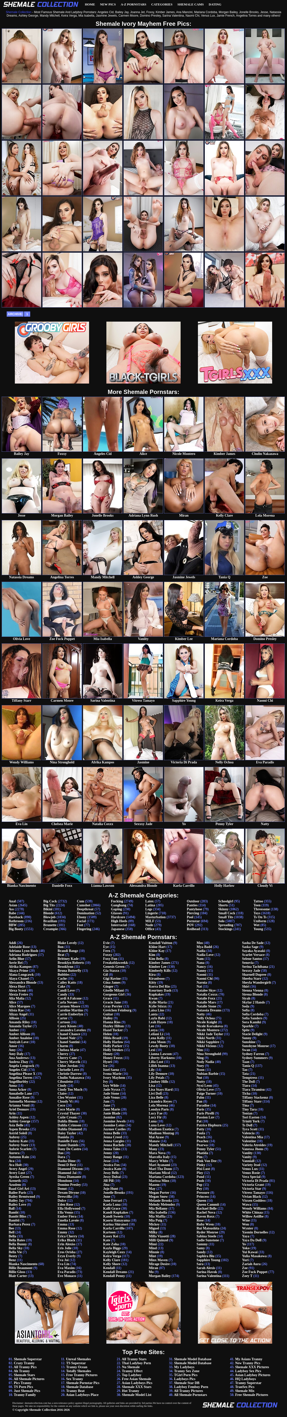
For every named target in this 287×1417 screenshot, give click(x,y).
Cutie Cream (67, 1117)
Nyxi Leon (204, 1085)
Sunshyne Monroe (255, 1046)
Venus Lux (250, 1169)
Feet (80, 925)
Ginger (108, 986)
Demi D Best (67, 1165)
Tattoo (258, 901)
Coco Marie (66, 1109)
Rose (200, 1220)
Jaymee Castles (114, 1129)
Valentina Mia (252, 1137)
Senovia (248, 963)
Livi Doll (155, 1093)
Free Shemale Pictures (251, 1395)
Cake (61, 986)
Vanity (247, 1157)
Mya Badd (204, 947)
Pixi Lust (203, 1169)
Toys (257, 913)
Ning (200, 1058)
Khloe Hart (157, 947)
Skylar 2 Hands (253, 1002)
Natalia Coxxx (206, 994)
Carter (63, 1018)
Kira (152, 974)
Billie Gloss (17, 1272)
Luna (153, 1121)
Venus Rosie (251, 1173)
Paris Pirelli (205, 1113)
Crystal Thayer (69, 1113)
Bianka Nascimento (23, 1264)
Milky (153, 1232)
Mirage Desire (159, 1264)
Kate (106, 1240)
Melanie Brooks (160, 1200)
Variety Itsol (251, 1165)
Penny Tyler (205, 1149)
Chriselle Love (68, 1070)
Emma (63, 1224)
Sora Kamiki (251, 1022)
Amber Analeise (20, 1038)
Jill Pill (108, 1181)
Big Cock (50, 901)
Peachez (202, 1141)
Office (149, 929)
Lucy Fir (155, 1117)
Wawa (246, 1204)
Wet (257, 925)
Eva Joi (63, 1260)
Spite (245, 1030)
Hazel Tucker (113, 1030)
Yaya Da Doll (252, 1240)
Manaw (154, 1141)
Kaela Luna (111, 1204)
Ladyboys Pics (184, 1379)
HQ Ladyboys (245, 1379)
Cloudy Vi (65, 1101)
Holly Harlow (113, 1042)
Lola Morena (158, 1105)
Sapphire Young (208, 1260)
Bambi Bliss (17, 1216)
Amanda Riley (19, 1022)
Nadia (200, 951)
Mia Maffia (157, 1216)
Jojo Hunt (110, 1189)
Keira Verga (112, 1256)
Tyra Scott (249, 1129)
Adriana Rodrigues (23, 955)
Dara (61, 1157)
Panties (192, 905)
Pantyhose (194, 909)
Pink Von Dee (206, 1161)
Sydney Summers (255, 1058)
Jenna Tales (111, 1149)
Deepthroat (85, 909)
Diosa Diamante (69, 1177)
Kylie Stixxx (158, 1006)
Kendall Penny (114, 1276)
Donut (62, 1189)
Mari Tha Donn (160, 1169)
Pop (199, 1185)
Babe (12, 913)
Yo (244, 1244)
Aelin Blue (16, 959)
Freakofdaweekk (115, 963)
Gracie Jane (112, 1002)
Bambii (14, 1220)
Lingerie (151, 913)
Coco (61, 1105)
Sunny (246, 1038)
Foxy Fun (110, 959)
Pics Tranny (22, 1383)
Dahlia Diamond (70, 1129)
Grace (107, 998)
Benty (13, 1256)
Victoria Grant (253, 1185)
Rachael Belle (206, 1208)
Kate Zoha (111, 1244)
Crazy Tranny (24, 1363)
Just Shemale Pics (27, 1391)
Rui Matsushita (207, 1228)
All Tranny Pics (25, 1367)
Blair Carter (18, 1276)
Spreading (225, 925)
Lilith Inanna (158, 1066)
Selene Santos (252, 959)
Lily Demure (158, 1074)
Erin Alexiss (66, 1244)
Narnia (201, 982)
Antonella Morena (22, 1101)
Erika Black (66, 1240)
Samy (200, 1248)
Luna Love (157, 1125)
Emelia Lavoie (68, 1220)
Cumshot (83, 905)
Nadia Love (205, 955)
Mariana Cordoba (162, 1177)
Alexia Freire (18, 994)
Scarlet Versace (253, 955)
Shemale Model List (136, 1395)
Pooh (200, 1181)
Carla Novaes (68, 1002)
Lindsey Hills (158, 1082)
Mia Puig (155, 1220)
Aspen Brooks (19, 1129)
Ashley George (19, 1121)
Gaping (116, 909)
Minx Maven (158, 1260)
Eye (106, 947)
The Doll (248, 1082)
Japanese (117, 929)
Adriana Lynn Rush (23, 951)
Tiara (246, 1085)
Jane (106, 1105)
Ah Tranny (22, 1371)
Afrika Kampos (20, 967)
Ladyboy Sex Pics (248, 1371)
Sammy (202, 1244)
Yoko (245, 1248)
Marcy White (158, 1161)
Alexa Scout (17, 990)
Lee (151, 1026)
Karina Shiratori (115, 1224)
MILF (149, 921)
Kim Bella (156, 959)
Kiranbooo (157, 978)
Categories (161, 4)
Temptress (249, 1078)
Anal (12, 901)
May (152, 1189)
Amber (14, 1030)
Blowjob (49, 917)
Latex (149, 901)
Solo (221, 921)
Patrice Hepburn (208, 1125)
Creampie (50, 929)
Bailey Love (17, 1204)
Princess (202, 1196)
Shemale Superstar (28, 1359)
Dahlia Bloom (68, 1121)
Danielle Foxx (68, 1141)
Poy (199, 1189)
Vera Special (251, 1177)
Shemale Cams (190, 4)
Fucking (117, 901)
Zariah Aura (251, 1264)
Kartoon (109, 1232)
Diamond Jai (67, 1173)
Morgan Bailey (160, 1276)
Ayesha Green (19, 1177)
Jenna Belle (111, 1133)
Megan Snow (158, 1196)
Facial (81, 921)
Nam (200, 959)
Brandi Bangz (68, 951)
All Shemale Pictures (29, 1379)
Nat (199, 986)
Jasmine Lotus (114, 1125)
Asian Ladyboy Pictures (252, 1375)
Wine (246, 1220)
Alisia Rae (16, 1010)
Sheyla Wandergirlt (256, 982)
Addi (12, 943)
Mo (151, 1272)
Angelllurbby (18, 1082)
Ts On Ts (260, 917)
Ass (11, 909)
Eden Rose (65, 1204)
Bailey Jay (16, 1200)
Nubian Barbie (207, 1074)
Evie (106, 943)
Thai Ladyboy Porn (136, 1363)
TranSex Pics (244, 1387)
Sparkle (248, 1026)
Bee (11, 1228)
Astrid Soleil (18, 1133)
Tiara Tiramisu (253, 1089)
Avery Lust (17, 1173)
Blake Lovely (67, 943)
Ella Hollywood (69, 1208)
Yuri (245, 1260)
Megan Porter (159, 1193)
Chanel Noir (67, 1038)
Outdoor (193, 901)
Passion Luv (205, 1117)
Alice (12, 1002)
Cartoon (64, 1022)
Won (245, 1224)
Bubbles (64, 974)
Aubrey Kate (18, 1141)
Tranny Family (25, 1395)
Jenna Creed (112, 1137)
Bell (11, 1232)
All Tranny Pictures (188, 1391)
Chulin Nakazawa (71, 1078)
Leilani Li (156, 1034)
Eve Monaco (67, 1276)
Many (153, 1149)
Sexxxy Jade (251, 970)
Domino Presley (69, 1185)
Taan (245, 1062)
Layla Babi (157, 1018)
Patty (200, 1129)
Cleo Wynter (67, 1097)
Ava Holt (15, 1165)
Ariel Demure (19, 1109)
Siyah (246, 998)
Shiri (245, 986)
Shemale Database (79, 1387)
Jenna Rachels (113, 1145)
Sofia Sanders (252, 1018)
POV (190, 925)
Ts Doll (247, 1125)
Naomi (201, 974)
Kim (152, 955)
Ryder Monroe (207, 1232)
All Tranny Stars (134, 1359)
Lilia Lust (156, 1062)
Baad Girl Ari (19, 1189)
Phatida (202, 1153)
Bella (12, 1236)
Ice (105, 1066)
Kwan (153, 998)
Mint (152, 1256)
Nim (199, 1050)
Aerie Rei (16, 963)
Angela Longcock (21, 1066)
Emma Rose (66, 1228)
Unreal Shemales (78, 1359)
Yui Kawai (250, 1252)
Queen (201, 1200)
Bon (61, 947)
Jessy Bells (111, 1173)
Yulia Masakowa (254, 1256)
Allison (14, 1018)
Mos (199, 943)
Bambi (14, 1212)
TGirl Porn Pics (185, 1375)
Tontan (247, 1113)
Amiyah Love (19, 1042)
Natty (200, 1014)
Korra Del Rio (159, 986)
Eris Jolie (65, 1248)
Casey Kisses (67, 1026)
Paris (200, 1109)
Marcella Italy (159, 1157)
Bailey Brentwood (22, 1196)
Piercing (193, 913)
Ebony (82, 917)
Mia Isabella (158, 1212)
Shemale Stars (24, 1375)
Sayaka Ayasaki (253, 951)
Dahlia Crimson (69, 1125)
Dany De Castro (69, 1149)
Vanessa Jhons (252, 1149)
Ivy (105, 1082)
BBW (13, 925)
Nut (199, 1078)
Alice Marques (19, 1006)
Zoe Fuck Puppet (254, 1272)
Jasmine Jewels (114, 1121)
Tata (245, 1074)
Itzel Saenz (111, 1070)
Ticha (246, 1093)
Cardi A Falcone (70, 998)
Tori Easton (250, 1117)
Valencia (248, 1133)
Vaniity (247, 1153)
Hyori (107, 1062)
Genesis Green (113, 967)
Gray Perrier (112, 1006)
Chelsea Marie (68, 1050)
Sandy (201, 1252)
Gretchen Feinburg (117, 1010)
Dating (215, 4)
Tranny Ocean (76, 1367)
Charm (63, 1046)
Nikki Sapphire (207, 1042)
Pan (199, 1101)
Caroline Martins (70, 1010)
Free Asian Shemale (136, 1379)
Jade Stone (111, 1093)
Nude (149, 925)
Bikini (47, 909)
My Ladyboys (184, 1367)
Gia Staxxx (111, 970)
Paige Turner (206, 1093)
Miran (153, 1268)
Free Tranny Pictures (81, 1375)
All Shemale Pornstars (190, 1395)
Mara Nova (157, 1153)
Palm (200, 1097)
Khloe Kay (157, 951)
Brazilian (50, 921)
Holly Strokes (113, 1050)
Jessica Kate (112, 1169)
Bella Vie (15, 1252)
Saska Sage (250, 947)
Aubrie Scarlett (20, 1149)
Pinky (200, 1165)
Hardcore (118, 917)
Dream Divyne (68, 1193)
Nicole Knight (206, 1022)
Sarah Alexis (205, 1268)
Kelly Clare (111, 1260)
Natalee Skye (205, 990)
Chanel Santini (69, 1042)
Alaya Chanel (19, 978)
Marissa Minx (159, 1181)
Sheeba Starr (251, 978)
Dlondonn (65, 1181)
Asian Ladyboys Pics (137, 1383)
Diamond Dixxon (70, 1169)
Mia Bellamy (158, 1208)
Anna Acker (17, 1089)
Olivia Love (205, 1089)
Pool (190, 917)
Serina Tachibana (255, 967)
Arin (12, 1113)
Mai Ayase (156, 1137)
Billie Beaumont (20, 1268)
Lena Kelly (157, 1038)
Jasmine (109, 1117)
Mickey (154, 1224)
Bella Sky (16, 1248)
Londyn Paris (159, 1109)
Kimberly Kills (160, 970)
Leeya (153, 1030)
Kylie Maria (158, 1002)
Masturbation (155, 917)
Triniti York (251, 1121)
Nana (200, 963)
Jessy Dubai (112, 1177)
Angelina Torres (20, 1078)
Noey (200, 1066)
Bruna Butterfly (69, 970)
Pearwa (202, 1145)
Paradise (202, 1105)
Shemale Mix (244, 1391)
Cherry (63, 1054)
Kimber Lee (158, 967)
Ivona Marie (112, 1074)
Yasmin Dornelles (255, 1232)
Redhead (193, 929)
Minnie (154, 1252)
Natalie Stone (206, 1006)
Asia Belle (16, 1125)
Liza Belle (156, 1097)
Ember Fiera (67, 1216)
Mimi (153, 1244)
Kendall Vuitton (160, 943)
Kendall (109, 1268)
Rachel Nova (205, 1212)
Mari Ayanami (159, 1165)
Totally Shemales (78, 1371)
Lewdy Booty (158, 1046)
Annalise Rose (19, 1097)
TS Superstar (76, 1363)
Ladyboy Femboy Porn (191, 1387)
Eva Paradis (67, 1272)
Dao (61, 1153)
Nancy (201, 967)
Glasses (116, 913)
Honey (108, 1054)
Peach (200, 1137)
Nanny (201, 970)
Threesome (262, 909)
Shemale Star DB (186, 1383)
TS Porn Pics (23, 1387)
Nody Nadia (205, 1062)
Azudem (15, 1185)
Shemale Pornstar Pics (82, 1383)
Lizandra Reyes (160, 1101)
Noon (200, 1070)
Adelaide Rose (19, 947)
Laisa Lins (156, 1010)
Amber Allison (19, 1034)
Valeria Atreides (254, 1145)
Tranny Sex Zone (186, 1371)
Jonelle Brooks (114, 1193)
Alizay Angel (18, 1014)
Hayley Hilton (113, 1026)
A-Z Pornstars (133, 4)
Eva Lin (64, 1264)
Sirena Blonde (252, 994)
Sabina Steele (206, 1236)
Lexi (152, 1050)
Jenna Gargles (113, 1141)
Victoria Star (251, 1189)
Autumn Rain (19, 1157)
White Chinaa (252, 1212)
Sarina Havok (206, 1272)
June (106, 1196)
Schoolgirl (225, 901)
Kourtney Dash (160, 990)
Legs (148, 909)
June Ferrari (112, 1200)
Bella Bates (17, 1240)
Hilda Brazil (112, 1038)
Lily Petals (156, 1078)
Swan (246, 1050)
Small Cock (226, 913)
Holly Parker (112, 1046)
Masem (154, 1185)
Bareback (16, 917)
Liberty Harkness (162, 1058)
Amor (13, 1046)
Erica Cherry (67, 1236)
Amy (12, 1050)
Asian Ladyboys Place (82, 1395)
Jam (106, 1101)
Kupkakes (156, 994)
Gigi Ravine (112, 978)
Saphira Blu (205, 1256)
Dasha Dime (67, 1161)
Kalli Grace (111, 1208)
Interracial (119, 925)
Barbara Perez (19, 1224)
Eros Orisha (66, 1252)
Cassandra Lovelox (72, 1030)
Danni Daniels (68, 1145)
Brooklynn (65, 967)
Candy (63, 994)
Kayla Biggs (112, 1248)
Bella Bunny (18, 1244)
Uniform (260, 921)
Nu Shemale (131, 1367)
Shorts (223, 905)
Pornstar (193, 921)
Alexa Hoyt (17, 986)
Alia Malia (16, 998)
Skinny (223, 909)
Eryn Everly (67, 1256)
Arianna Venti (19, 1105)
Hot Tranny (130, 1391)
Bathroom (16, 921)
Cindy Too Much (70, 1089)
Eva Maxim (66, 1268)
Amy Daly (16, 1054)
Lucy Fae (156, 1113)
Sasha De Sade (252, 943)
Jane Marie (111, 1109)
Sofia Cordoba (252, 1014)
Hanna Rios (111, 1022)
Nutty (200, 1082)
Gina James (111, 982)
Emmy (63, 1232)
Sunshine (248, 1042)
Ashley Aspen (19, 1117)
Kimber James (159, 963)
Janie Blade (111, 1113)
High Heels (119, 921)
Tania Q (248, 1066)
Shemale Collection (42, 1410)
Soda (245, 1006)
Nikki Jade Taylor (209, 1034)
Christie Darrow (70, 1074)
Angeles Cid (17, 1070)
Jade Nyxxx (111, 1089)
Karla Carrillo (114, 1228)
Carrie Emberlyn (70, 1014)
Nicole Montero (207, 1030)
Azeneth (15, 1181)
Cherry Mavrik (69, 1062)
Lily (152, 1070)
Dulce (62, 1200)
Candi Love (66, 990)
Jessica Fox (111, 1165)
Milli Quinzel (158, 1240)
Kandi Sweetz (113, 1216)
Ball (12, 1208)
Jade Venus (111, 1097)
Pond (200, 1177)
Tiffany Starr (252, 1101)
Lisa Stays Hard (160, 1089)
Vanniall (248, 1161)
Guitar (108, 1014)
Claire (62, 1093)
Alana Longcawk (21, 974)
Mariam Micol (159, 1173)
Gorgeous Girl (113, 994)
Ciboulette (65, 1082)
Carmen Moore (69, 1006)
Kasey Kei (110, 1236)
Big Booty (16, 929)
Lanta (153, 1014)
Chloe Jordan (68, 1066)
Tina (245, 1105)
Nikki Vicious (206, 1046)
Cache (62, 978)
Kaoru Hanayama (116, 1220)
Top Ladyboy (132, 1375)
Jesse (107, 1161)
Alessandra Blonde (22, 982)
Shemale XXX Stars (136, 1387)
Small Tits (225, 917)
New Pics (108, 4)
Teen (257, 905)
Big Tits (49, 905)
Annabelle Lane (20, 1093)
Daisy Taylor (67, 1133)
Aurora (14, 1153)
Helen (107, 1034)
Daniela (63, 1137)
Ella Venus (65, 1212)
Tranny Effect (132, 1371)
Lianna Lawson (160, 1054)
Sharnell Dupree (254, 974)
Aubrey (14, 1137)
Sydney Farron (253, 1054)
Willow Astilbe (252, 1216)
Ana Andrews (19, 1058)
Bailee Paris (17, 1193)
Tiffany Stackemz (255, 1097)
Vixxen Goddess (254, 1200)
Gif (105, 974)
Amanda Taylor (20, 1026)
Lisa (152, 1085)
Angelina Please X (22, 1074)
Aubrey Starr (18, 1145)
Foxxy (107, 955)
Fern (106, 951)
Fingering (84, 929)
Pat (198, 1121)
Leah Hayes (157, 1022)
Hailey (108, 1018)
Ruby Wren (205, 1224)
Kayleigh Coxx (114, 1252)
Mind (153, 1248)
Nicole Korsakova (209, 1026)
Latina (150, 905)
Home (90, 4)
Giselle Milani (113, 990)
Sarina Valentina (208, 1276)
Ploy (199, 1173)
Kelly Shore (111, 1264)
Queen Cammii (207, 1204)
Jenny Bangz (112, 1157)
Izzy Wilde (111, 1085)
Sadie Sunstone (207, 1240)
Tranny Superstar (248, 1383)
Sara (199, 1264)
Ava (11, 1161)
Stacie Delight (252, 1034)
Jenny (107, 1153)
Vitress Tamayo (253, 1193)
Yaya (245, 1236)
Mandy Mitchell (160, 1145)
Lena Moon (157, 1042)
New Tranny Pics (247, 1363)
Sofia (245, 1010)
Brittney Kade (68, 959)
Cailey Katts (67, 982)
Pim (199, 1157)
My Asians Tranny (248, 1359)
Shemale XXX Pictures (252, 1367)
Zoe (245, 1268)
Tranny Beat (75, 1391)
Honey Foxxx (113, 1058)
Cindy (62, 1085)
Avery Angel (18, 1169)
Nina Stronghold (208, 1054)
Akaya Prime (18, 970)
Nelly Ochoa (205, 1018)
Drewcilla (65, 1196)
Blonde (48, 913)
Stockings (225, 929)
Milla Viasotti (159, 1236)
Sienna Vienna (252, 990)
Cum (80, 901)
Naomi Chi (204, 978)
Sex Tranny (74, 1379)
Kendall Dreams (115, 1272)
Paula (200, 1133)
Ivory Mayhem (114, 1078)
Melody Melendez (162, 1204)
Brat (61, 955)
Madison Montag (161, 1133)
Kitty (152, 982)
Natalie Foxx (205, 998)
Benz (12, 1260)
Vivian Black (251, 1196)
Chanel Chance (69, 1034)
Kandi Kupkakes (115, 1212)
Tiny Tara (249, 1109)
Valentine (249, 1141)
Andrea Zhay (18, 1062)
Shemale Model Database (193, 1359)
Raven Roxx (205, 1216)
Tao (244, 1070)
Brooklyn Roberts (71, 963)
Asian (13, 905)
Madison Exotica (161, 1129)
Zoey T (247, 1276)
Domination (86, 913)
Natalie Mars (206, 1002)
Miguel (154, 1228)
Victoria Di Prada (255, 1181)
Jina (106, 1185)
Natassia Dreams (208, 1010)
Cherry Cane (67, 1058)
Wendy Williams (254, 1208)
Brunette (49, 925)
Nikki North (205, 1038)
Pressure (202, 1193)
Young (258, 929)
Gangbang (118, 905)
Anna (13, 1085)
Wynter (247, 1228)
